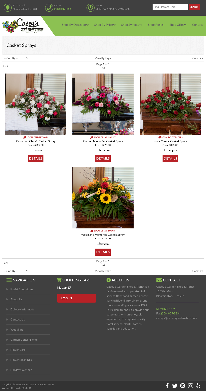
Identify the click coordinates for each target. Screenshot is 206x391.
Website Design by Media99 (16, 388)
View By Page (103, 58)
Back (5, 66)
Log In (66, 298)
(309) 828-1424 (62, 8)
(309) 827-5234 (170, 313)
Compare (197, 58)
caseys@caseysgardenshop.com (176, 318)
